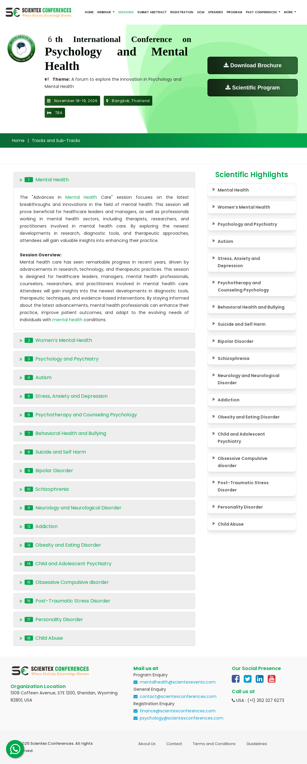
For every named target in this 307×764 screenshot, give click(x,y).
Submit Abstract (152, 12)
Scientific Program (252, 88)
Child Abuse (231, 524)
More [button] (289, 12)
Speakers (215, 12)
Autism (225, 241)
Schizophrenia (233, 358)
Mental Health (81, 197)
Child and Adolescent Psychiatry (241, 437)
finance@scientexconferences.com (178, 711)
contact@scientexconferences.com (178, 696)
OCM (200, 12)
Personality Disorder (240, 507)
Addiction (229, 400)
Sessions (126, 12)
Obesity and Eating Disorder (249, 417)
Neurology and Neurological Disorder (248, 379)
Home (89, 12)
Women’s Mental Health (244, 207)
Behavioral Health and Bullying (251, 307)
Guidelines (256, 744)
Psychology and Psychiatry (247, 224)
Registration (181, 12)
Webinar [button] (104, 12)
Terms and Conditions (214, 744)
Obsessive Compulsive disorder (242, 462)
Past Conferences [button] (262, 12)
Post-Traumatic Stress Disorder (243, 486)
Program (234, 12)
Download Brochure (253, 65)
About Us (147, 744)
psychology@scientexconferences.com (181, 718)
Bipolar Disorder (236, 341)
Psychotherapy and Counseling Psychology (243, 286)
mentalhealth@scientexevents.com (178, 682)
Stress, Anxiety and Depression (239, 262)
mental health (68, 320)
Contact (174, 744)
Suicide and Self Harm (242, 324)
